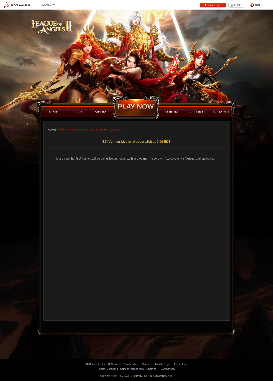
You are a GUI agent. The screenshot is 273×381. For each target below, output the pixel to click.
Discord (146, 364)
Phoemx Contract (107, 369)
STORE (259, 5)
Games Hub (212, 5)
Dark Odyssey (168, 369)
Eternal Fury (180, 364)
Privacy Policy (130, 364)
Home (52, 129)
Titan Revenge (162, 364)
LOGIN (237, 5)
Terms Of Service (110, 364)
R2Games (17, 5)
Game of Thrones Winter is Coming (138, 369)
